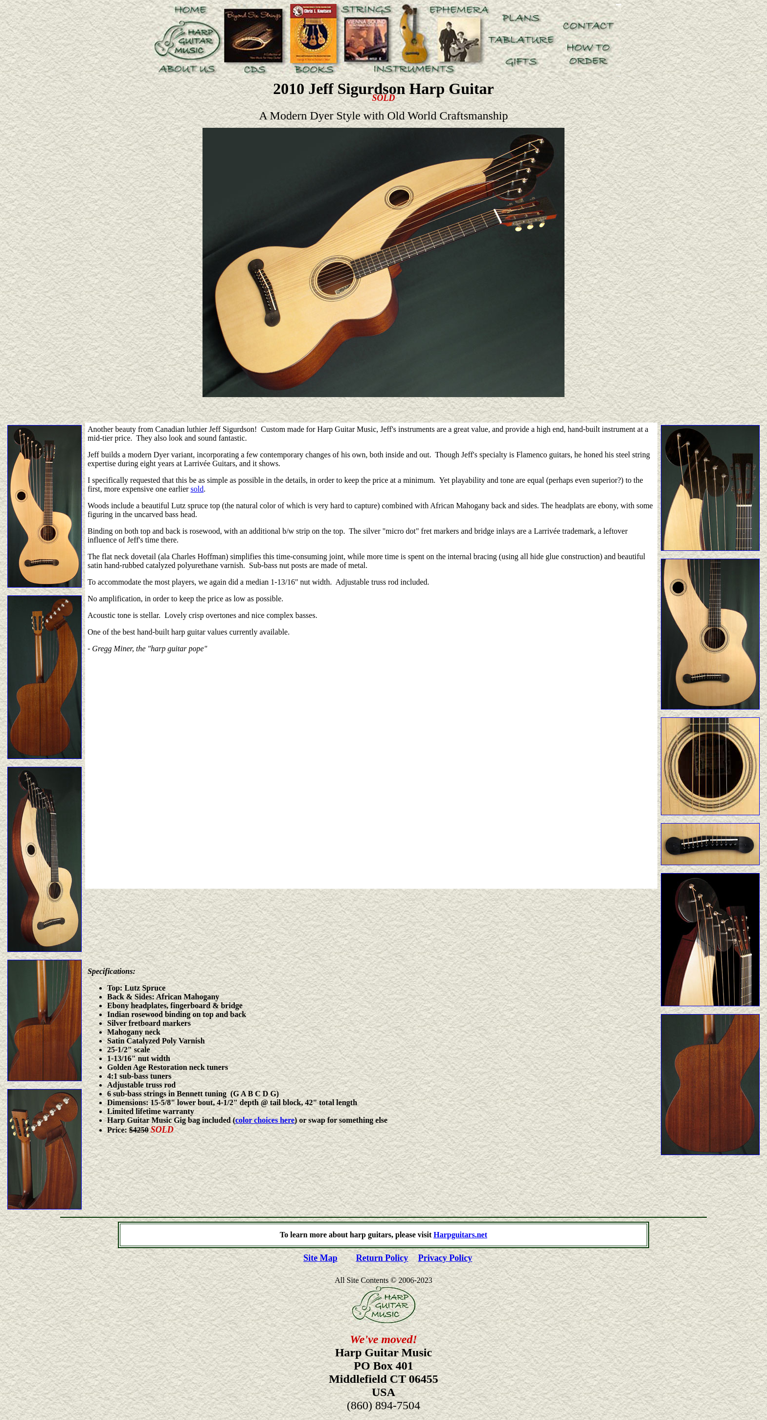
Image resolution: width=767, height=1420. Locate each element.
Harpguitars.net (460, 1235)
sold (197, 489)
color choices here (264, 1120)
